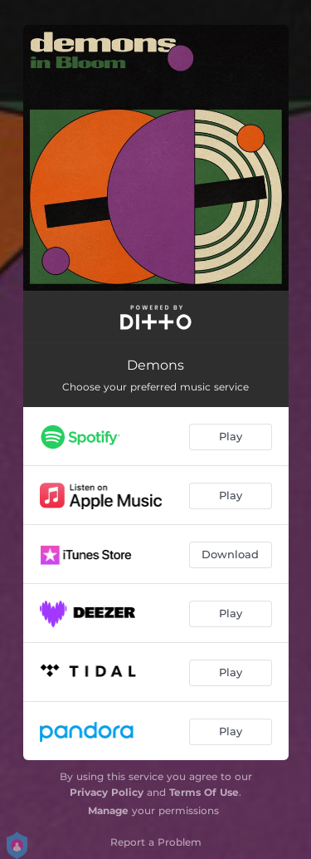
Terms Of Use (204, 792)
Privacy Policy (106, 792)
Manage (108, 810)
